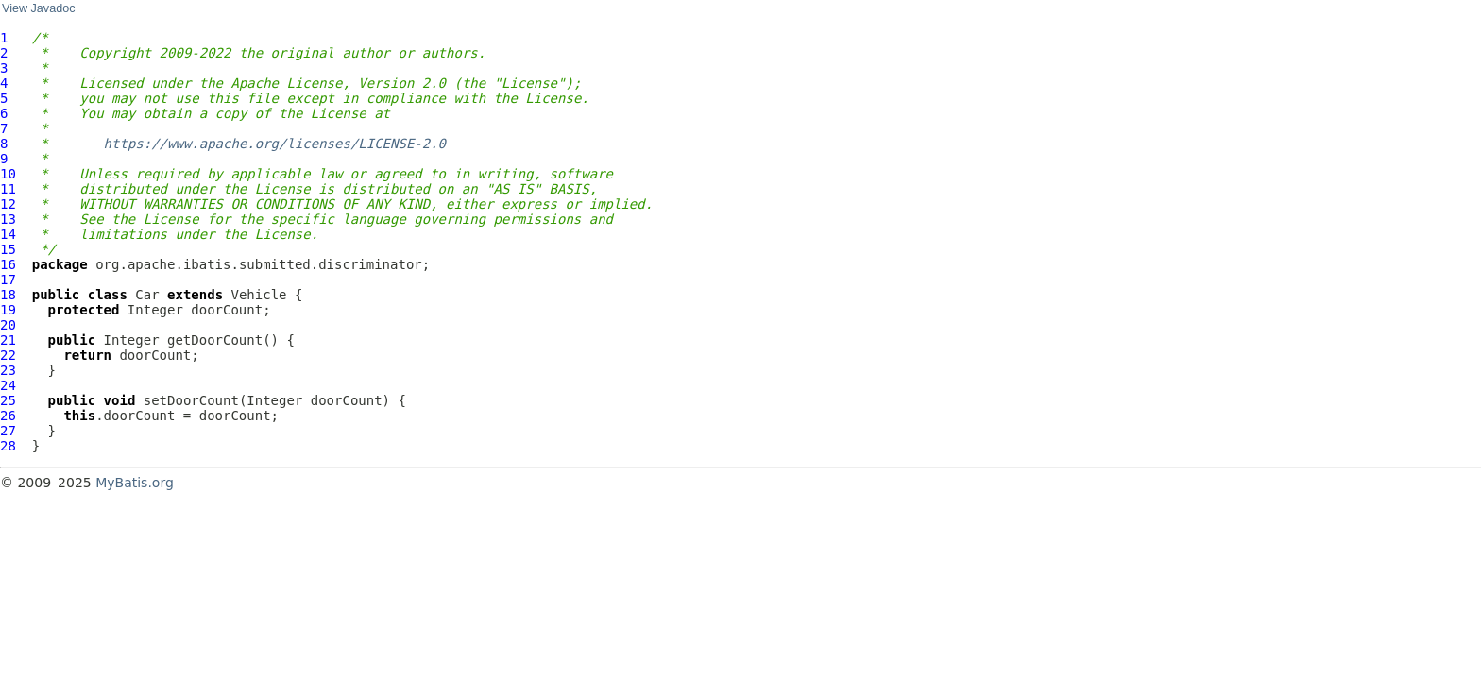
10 (8, 173)
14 (8, 234)
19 (8, 309)
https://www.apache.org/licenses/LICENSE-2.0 (275, 143)
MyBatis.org (134, 482)
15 (8, 249)
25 (8, 400)
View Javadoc (38, 8)
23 (8, 370)
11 (8, 188)
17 (8, 279)
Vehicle (259, 294)
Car (147, 294)
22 (8, 355)
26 (8, 415)
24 (8, 385)
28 (8, 445)
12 (8, 204)
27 (8, 430)
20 (8, 324)
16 (8, 264)
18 (8, 294)
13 (8, 219)
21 (8, 340)
